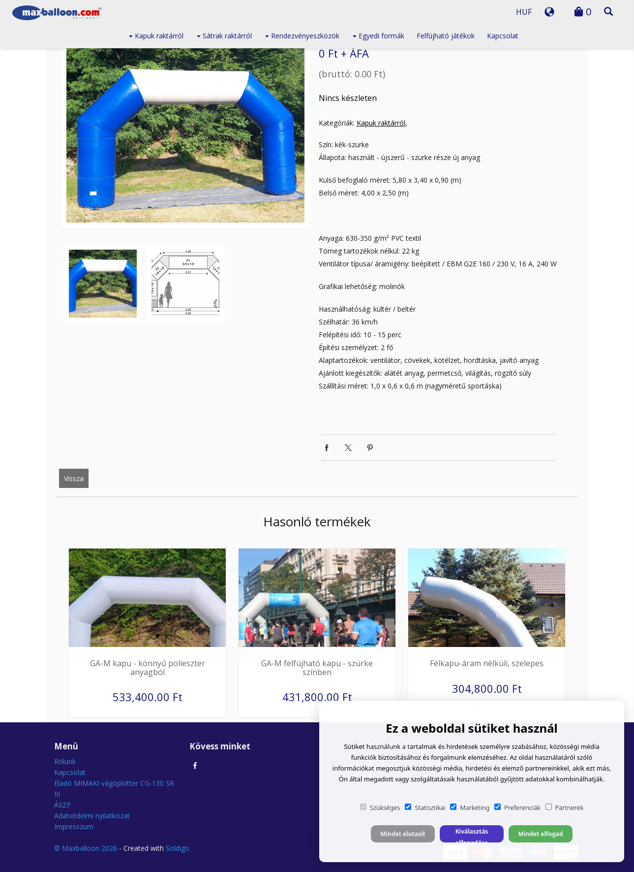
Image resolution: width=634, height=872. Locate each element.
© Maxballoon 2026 (85, 848)
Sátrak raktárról (224, 35)
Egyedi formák (378, 35)
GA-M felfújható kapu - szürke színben (317, 668)
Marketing (469, 807)
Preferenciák (517, 807)
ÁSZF (62, 804)
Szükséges (380, 807)
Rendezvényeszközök (302, 35)
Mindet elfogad (540, 834)
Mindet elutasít (402, 834)
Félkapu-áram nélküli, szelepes (486, 663)
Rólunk (65, 761)
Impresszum (73, 826)
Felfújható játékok (446, 35)
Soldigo (177, 848)
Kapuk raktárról (156, 35)
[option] (185, 133)
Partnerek (564, 807)
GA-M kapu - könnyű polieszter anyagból (147, 668)
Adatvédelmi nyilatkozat (92, 815)
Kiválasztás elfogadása (471, 834)
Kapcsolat (502, 35)
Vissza (74, 478)
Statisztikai (425, 807)
